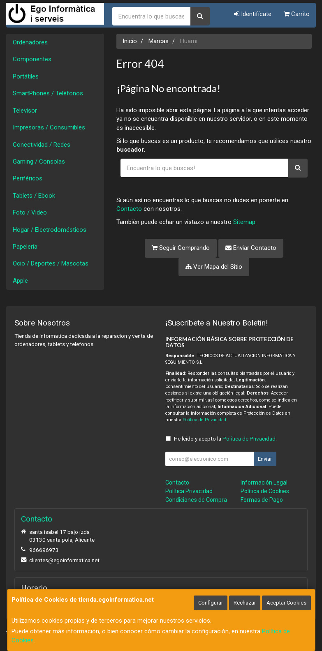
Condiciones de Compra (196, 499)
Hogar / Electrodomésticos (49, 229)
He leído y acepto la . (225, 438)
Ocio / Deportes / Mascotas (50, 263)
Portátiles (26, 76)
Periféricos (27, 178)
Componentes (32, 59)
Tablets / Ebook (34, 195)
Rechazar (245, 603)
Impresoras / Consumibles (49, 127)
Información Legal (264, 482)
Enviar (265, 459)
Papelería (25, 246)
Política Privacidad (189, 491)
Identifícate (252, 14)
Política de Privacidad (204, 419)
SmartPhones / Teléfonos (48, 93)
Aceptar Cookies (286, 603)
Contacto (129, 208)
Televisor (25, 110)
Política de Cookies (265, 491)
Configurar (210, 603)
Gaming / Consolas (39, 161)
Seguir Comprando (181, 248)
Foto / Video (30, 212)
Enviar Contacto (250, 248)
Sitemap (244, 222)
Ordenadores (30, 42)
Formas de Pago (262, 499)
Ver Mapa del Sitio (213, 266)
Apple (20, 280)
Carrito (297, 14)
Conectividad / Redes (41, 144)
